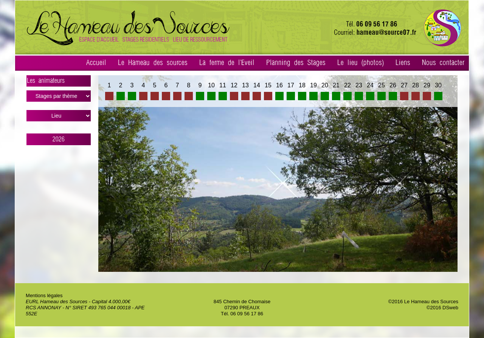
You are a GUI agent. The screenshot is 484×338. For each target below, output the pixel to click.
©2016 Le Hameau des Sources (423, 301)
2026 (59, 139)
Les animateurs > (59, 82)
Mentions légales (44, 295)
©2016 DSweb (442, 307)
